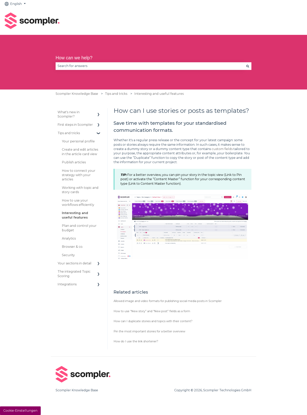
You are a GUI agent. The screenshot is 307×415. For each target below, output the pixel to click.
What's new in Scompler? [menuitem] (68, 114)
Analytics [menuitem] (69, 238)
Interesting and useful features (159, 94)
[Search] (247, 66)
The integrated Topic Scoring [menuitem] (74, 274)
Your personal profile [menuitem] (78, 141)
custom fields (222, 149)
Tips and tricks (116, 94)
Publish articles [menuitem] (74, 162)
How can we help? (74, 57)
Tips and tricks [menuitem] (69, 133)
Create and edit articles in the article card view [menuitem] (80, 152)
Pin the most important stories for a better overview (149, 331)
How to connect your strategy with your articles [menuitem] (78, 175)
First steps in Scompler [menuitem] (75, 125)
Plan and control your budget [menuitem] (79, 228)
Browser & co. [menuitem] (72, 247)
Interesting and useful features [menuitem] (75, 215)
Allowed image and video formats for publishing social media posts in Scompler (168, 301)
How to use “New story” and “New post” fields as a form (152, 311)
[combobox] (150, 66)
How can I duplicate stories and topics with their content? (153, 321)
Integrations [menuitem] (67, 284)
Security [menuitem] (68, 255)
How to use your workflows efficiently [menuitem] (78, 203)
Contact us (289, 21)
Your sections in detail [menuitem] (74, 263)
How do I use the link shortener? (136, 341)
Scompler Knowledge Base (77, 94)
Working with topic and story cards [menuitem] (80, 190)
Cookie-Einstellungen (20, 410)
